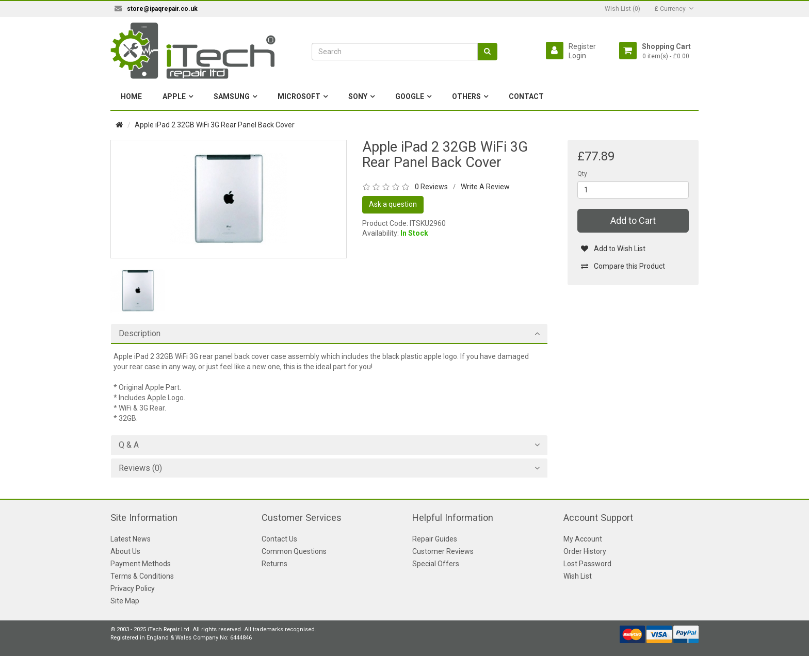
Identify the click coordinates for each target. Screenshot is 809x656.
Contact (526, 96)
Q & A (129, 445)
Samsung (232, 96)
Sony (357, 96)
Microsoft (299, 96)
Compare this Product (623, 266)
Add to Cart (633, 220)
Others (466, 96)
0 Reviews (431, 187)
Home (131, 96)
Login (577, 56)
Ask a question (393, 204)
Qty (582, 173)
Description (139, 333)
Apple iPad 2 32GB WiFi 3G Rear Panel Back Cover (215, 125)
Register (582, 46)
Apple (174, 96)
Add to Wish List (613, 248)
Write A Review (485, 187)
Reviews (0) (140, 468)
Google (409, 96)
